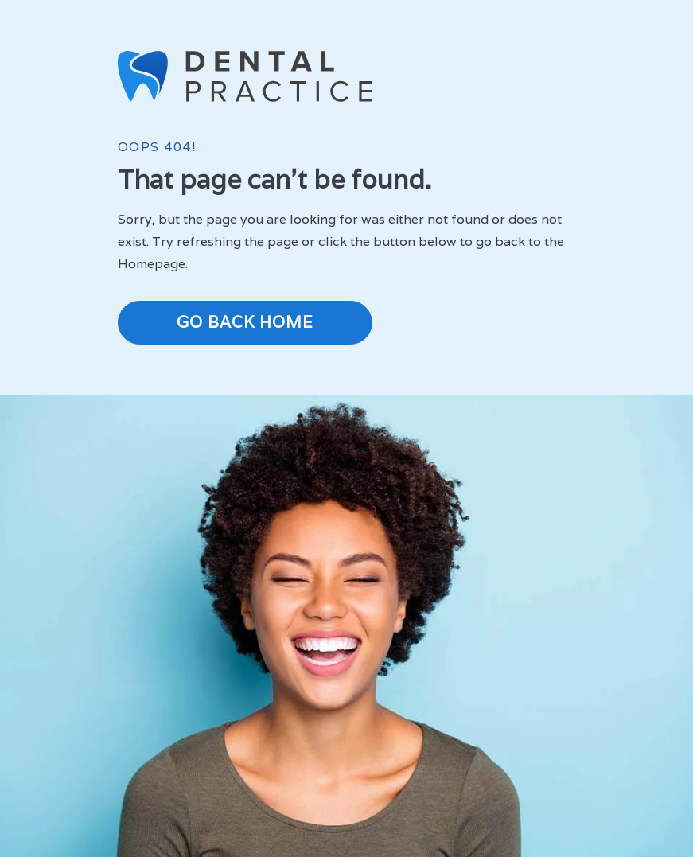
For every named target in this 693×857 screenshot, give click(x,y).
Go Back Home (245, 322)
